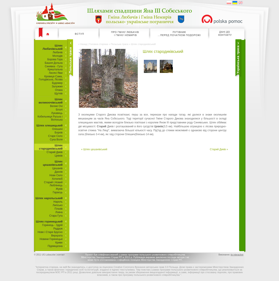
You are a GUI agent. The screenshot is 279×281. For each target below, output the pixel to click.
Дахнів (59, 171)
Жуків (59, 188)
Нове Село (56, 175)
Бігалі (59, 109)
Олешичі (57, 129)
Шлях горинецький (49, 221)
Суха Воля (56, 139)
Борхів (59, 132)
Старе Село (55, 136)
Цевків (59, 155)
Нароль (58, 201)
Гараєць (58, 192)
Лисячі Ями (56, 72)
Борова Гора (55, 59)
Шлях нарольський (49, 198)
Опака (59, 89)
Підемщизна (55, 246)
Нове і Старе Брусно (50, 232)
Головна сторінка (98, 44)
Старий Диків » (219, 149)
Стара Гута (56, 215)
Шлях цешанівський (53, 163)
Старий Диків (55, 152)
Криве (59, 242)
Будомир (57, 82)
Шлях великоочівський (51, 101)
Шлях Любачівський (53, 47)
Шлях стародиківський (51, 147)
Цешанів (57, 168)
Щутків (58, 93)
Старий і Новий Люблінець (53, 184)
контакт (61, 254)
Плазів (58, 208)
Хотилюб (57, 178)
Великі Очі (56, 106)
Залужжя (57, 86)
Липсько (58, 205)
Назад (83, 44)
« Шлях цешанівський (94, 149)
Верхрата (57, 235)
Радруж (58, 228)
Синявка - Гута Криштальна (54, 68)
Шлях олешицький (49, 125)
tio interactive (237, 254)
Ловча (59, 212)
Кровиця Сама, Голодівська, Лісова (51, 78)
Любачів (58, 52)
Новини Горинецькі (51, 239)
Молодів (58, 55)
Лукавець (57, 113)
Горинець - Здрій (52, 225)
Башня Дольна (54, 62)
